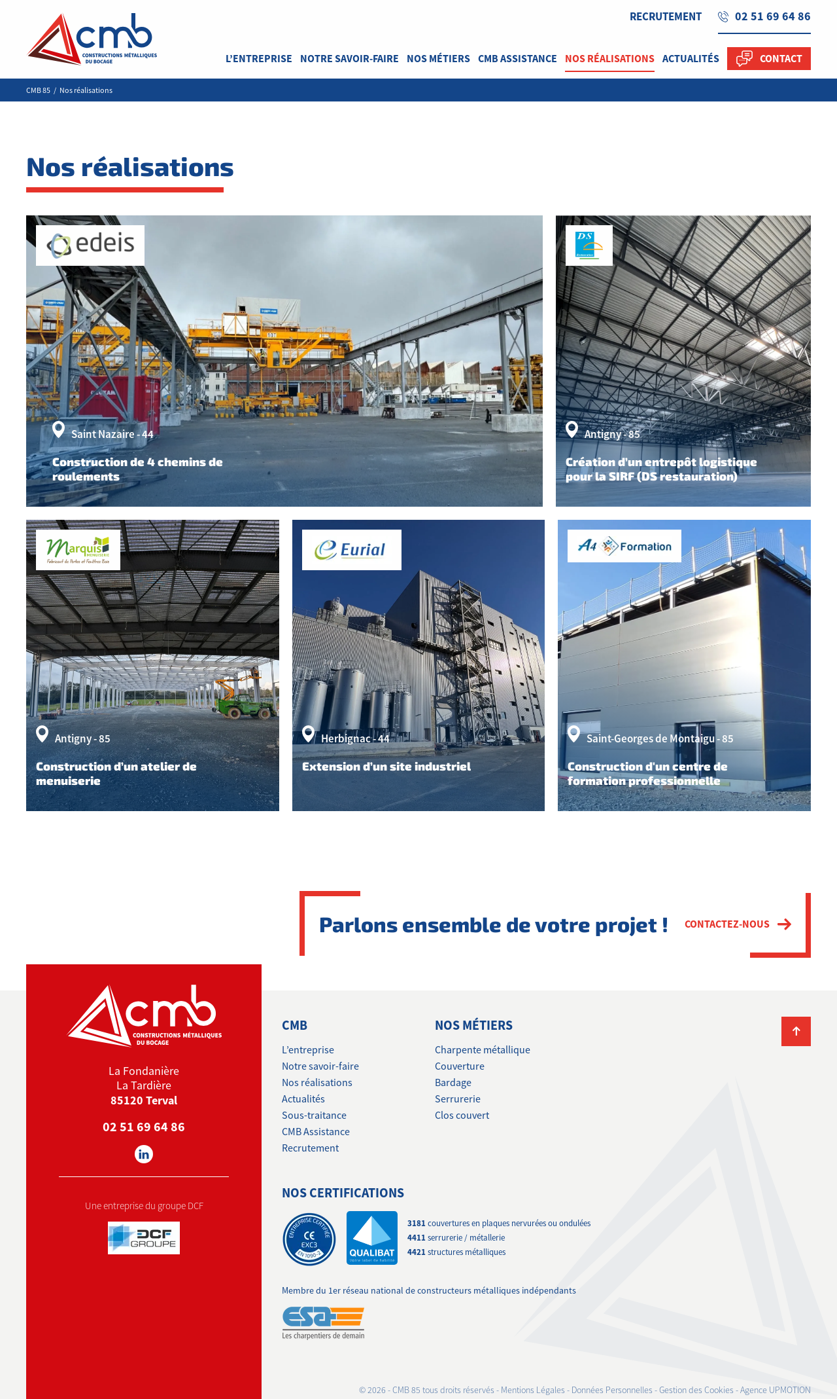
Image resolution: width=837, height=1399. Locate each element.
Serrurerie (458, 1099)
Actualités (303, 1099)
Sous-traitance (314, 1115)
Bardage (453, 1082)
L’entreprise (308, 1050)
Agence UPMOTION (775, 1390)
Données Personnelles (612, 1390)
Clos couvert (462, 1115)
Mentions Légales (533, 1390)
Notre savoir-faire (320, 1066)
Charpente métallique (482, 1050)
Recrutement (666, 16)
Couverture (460, 1066)
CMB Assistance (316, 1131)
